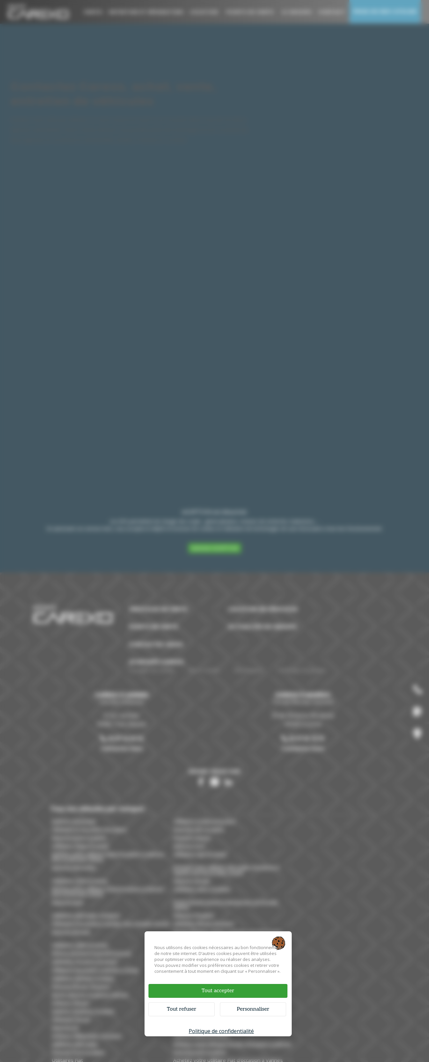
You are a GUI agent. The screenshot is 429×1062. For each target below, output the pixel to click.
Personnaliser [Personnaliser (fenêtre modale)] (251, 1008)
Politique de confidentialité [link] (221, 1030)
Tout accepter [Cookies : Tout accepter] (217, 990)
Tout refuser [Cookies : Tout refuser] (183, 1008)
